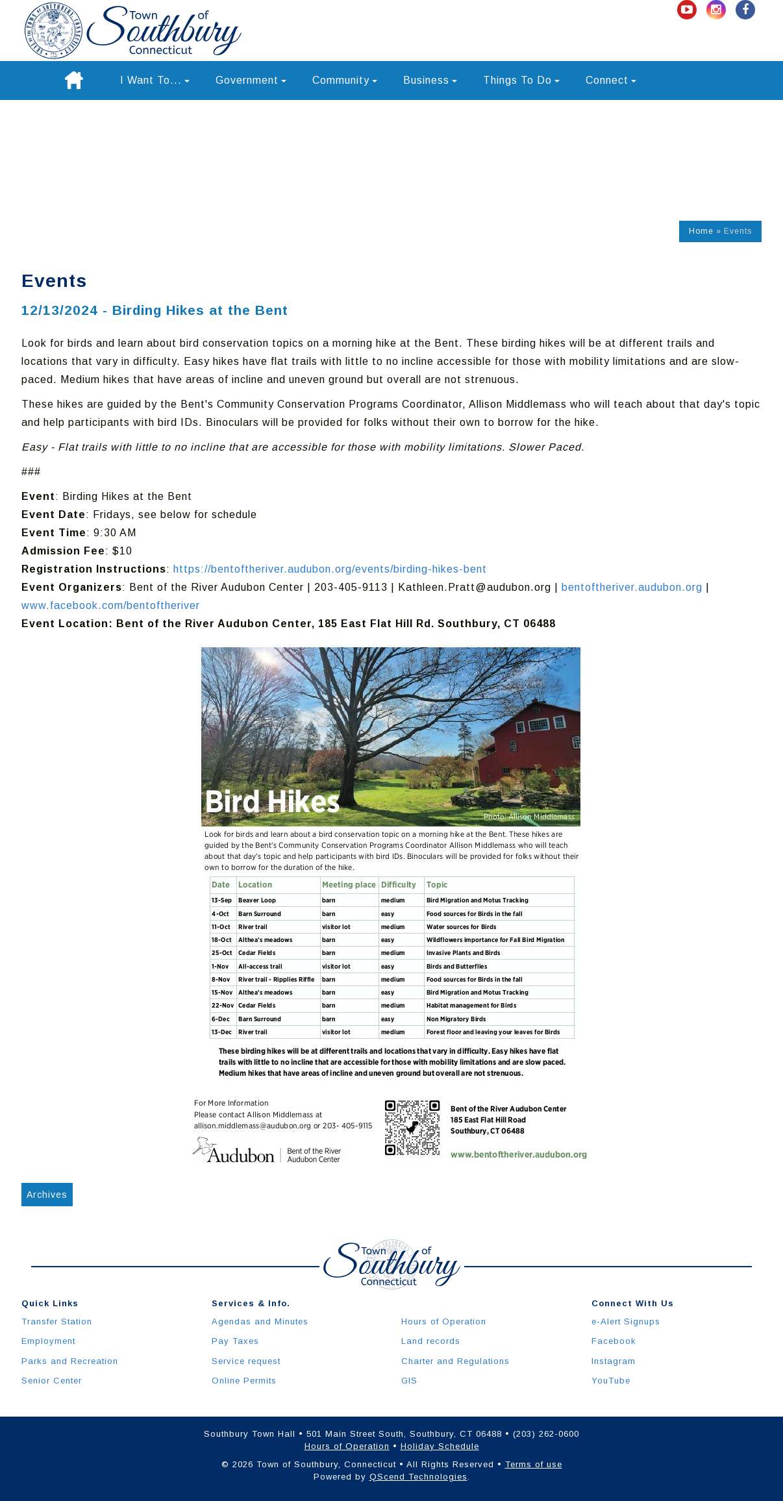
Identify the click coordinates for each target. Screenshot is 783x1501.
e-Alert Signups (625, 1321)
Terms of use (533, 1464)
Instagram (613, 1361)
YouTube (610, 1380)
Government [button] (251, 80)
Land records (430, 1341)
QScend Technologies (418, 1477)
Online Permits (244, 1380)
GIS (409, 1380)
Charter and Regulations (455, 1361)
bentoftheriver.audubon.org (632, 587)
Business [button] (430, 80)
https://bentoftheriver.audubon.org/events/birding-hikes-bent (330, 569)
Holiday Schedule (440, 1446)
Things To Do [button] (521, 80)
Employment (48, 1341)
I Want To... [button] (155, 80)
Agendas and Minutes (260, 1321)
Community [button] (344, 80)
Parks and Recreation (69, 1361)
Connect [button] (611, 80)
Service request (246, 1361)
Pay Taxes (235, 1341)
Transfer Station (56, 1321)
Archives (47, 1194)
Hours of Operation (443, 1321)
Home (701, 231)
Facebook (613, 1341)
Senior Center (51, 1380)
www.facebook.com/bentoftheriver (110, 605)
